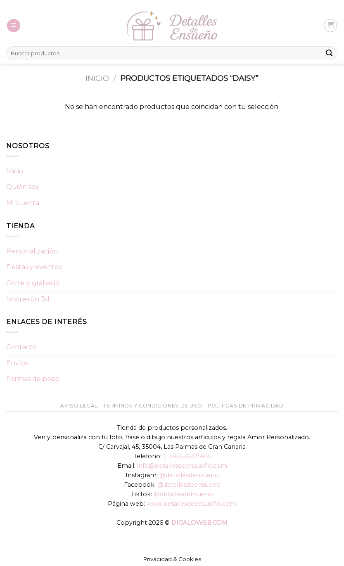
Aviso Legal (79, 406)
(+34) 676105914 (187, 456)
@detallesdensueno (189, 475)
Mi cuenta (22, 203)
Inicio (97, 78)
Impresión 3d (28, 299)
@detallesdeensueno (189, 484)
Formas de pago (32, 379)
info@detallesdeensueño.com (182, 465)
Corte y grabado (32, 283)
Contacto (21, 347)
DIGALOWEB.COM (199, 522)
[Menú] (13, 26)
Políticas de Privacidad (246, 406)
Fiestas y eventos (34, 267)
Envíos (17, 363)
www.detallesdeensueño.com (191, 503)
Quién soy (22, 187)
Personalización (32, 251)
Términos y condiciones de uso (152, 406)
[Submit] (329, 53)
